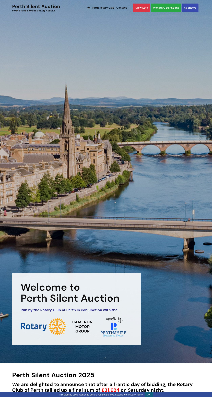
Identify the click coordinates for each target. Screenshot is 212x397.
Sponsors (190, 7)
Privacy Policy (135, 394)
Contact (121, 7)
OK (148, 394)
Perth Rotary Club (103, 7)
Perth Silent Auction (36, 8)
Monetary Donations (166, 7)
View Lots (141, 7)
